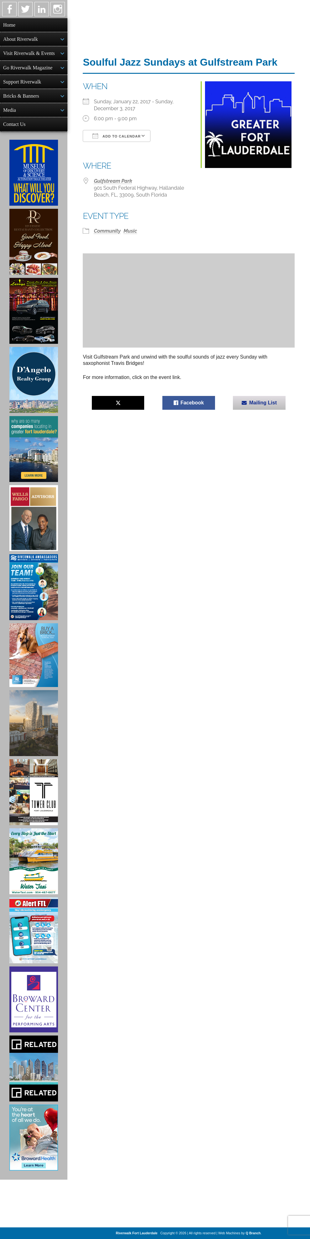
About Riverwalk (20, 39)
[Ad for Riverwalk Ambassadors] (33, 587)
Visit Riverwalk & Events (29, 53)
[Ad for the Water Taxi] (33, 861)
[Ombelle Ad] (33, 723)
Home (9, 25)
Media (9, 110)
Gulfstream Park (113, 181)
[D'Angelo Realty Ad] (33, 379)
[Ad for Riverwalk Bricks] (33, 655)
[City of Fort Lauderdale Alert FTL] (33, 930)
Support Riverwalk (22, 81)
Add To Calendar (116, 136)
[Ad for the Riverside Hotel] (33, 241)
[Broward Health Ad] (33, 1137)
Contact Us (14, 124)
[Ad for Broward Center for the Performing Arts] (33, 999)
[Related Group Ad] (33, 1068)
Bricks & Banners (21, 96)
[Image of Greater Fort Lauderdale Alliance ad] (33, 449)
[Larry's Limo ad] (33, 310)
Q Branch (253, 1233)
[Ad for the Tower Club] (33, 792)
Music (130, 231)
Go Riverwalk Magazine (27, 67)
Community (107, 231)
